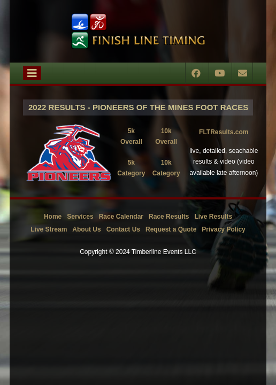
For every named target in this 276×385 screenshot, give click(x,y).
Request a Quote (170, 229)
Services (80, 216)
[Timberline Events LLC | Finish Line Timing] (138, 31)
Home (53, 216)
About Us (86, 229)
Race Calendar (121, 216)
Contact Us (123, 229)
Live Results (213, 216)
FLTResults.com (223, 132)
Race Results (169, 216)
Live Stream (48, 229)
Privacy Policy (223, 229)
